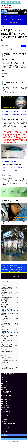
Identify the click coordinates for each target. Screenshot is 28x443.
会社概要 (4, 419)
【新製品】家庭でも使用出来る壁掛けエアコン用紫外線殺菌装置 (9, 308)
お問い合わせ (13, 22)
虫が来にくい (5, 390)
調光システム (5, 407)
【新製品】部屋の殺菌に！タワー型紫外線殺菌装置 (9, 298)
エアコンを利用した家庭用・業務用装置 (13, 167)
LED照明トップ (6, 399)
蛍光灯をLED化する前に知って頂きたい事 (14, 111)
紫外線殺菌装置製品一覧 (9, 161)
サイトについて (6, 425)
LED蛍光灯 (10, 16)
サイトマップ (5, 427)
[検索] (10, 45)
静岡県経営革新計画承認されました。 (9, 352)
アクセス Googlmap (8, 423)
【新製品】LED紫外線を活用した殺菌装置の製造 (9, 314)
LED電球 (11, 19)
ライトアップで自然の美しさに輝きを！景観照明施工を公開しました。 (9, 288)
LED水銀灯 (17, 16)
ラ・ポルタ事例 (18, 19)
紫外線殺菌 (4, 73)
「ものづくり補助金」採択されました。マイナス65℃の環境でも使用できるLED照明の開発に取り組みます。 (9, 346)
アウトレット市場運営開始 (7, 340)
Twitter (3, 439)
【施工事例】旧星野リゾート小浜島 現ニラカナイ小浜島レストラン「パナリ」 (9, 325)
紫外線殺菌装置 (6, 411)
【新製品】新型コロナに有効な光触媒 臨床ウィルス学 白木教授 (9, 293)
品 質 (4, 379)
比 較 (4, 384)
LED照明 (4, 16)
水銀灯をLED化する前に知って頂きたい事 (14, 114)
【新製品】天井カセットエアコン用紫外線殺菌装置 (9, 303)
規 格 (4, 377)
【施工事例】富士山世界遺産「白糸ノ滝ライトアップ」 (9, 319)
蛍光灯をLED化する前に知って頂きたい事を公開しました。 (9, 330)
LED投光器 (4, 19)
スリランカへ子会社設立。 (7, 357)
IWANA (3, 76)
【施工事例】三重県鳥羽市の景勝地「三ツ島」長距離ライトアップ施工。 (9, 362)
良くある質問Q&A (7, 392)
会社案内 (4, 22)
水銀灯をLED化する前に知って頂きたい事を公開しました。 (9, 335)
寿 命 (4, 381)
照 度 (4, 386)
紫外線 (3, 388)
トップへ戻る (15, 276)
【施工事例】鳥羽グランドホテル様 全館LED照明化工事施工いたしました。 (9, 369)
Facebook (4, 435)
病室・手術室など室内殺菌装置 (11, 170)
